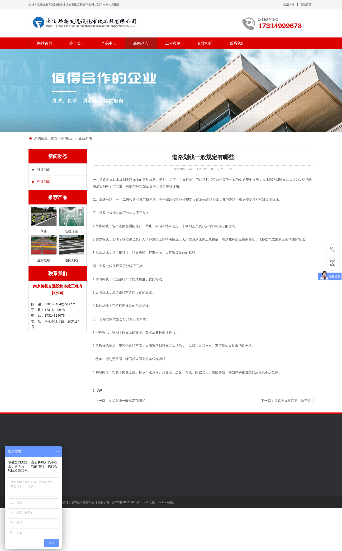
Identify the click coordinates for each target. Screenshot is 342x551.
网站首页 (44, 43)
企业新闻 (85, 138)
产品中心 (108, 43)
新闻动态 (140, 43)
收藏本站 (288, 4)
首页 (54, 138)
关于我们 (76, 43)
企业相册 (205, 43)
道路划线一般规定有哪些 (127, 401)
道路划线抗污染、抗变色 (292, 401)
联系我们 (237, 43)
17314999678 (333, 249)
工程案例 (172, 43)
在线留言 (306, 4)
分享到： (99, 390)
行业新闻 (43, 169)
